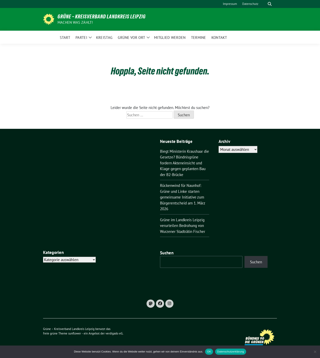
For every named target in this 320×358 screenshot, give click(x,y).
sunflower (74, 333)
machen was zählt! (75, 22)
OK (209, 351)
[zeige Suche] (270, 4)
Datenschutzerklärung (230, 351)
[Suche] (264, 4)
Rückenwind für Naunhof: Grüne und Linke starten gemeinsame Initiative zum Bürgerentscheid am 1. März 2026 (182, 197)
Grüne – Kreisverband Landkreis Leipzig (102, 16)
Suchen (166, 253)
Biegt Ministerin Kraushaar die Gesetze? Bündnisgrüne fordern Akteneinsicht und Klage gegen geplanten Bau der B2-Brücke (184, 163)
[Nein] (315, 352)
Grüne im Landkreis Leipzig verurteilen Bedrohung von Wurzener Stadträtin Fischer (182, 225)
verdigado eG (114, 333)
